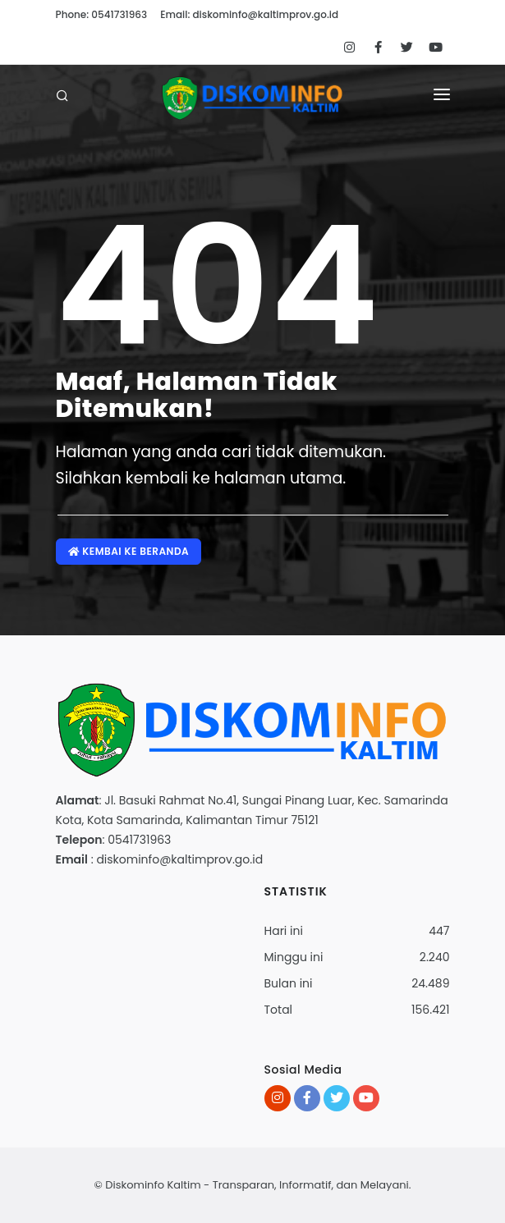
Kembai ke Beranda (129, 551)
